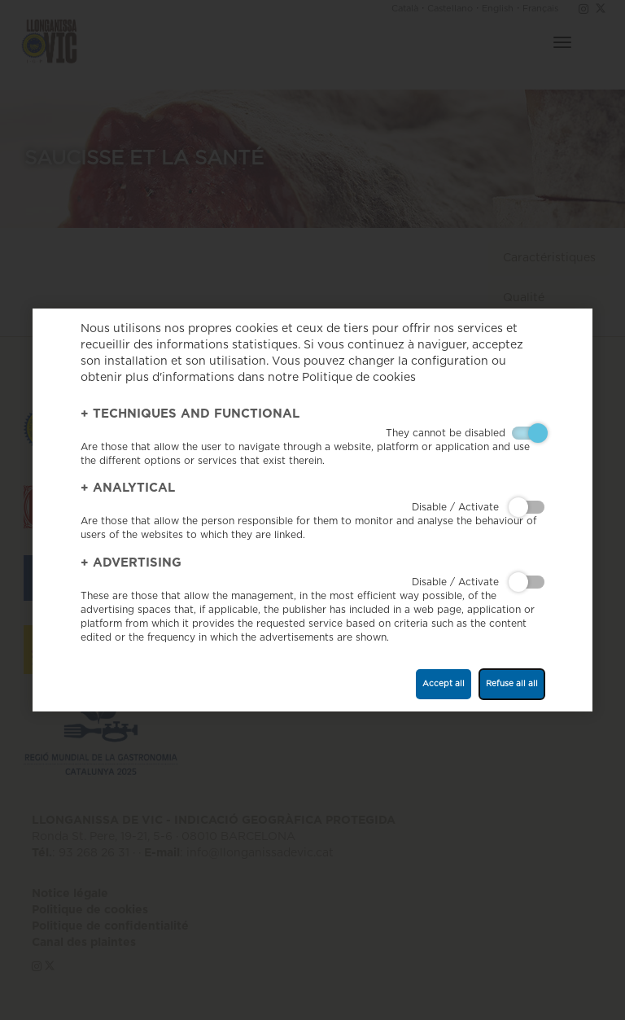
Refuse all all (512, 684)
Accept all (443, 684)
